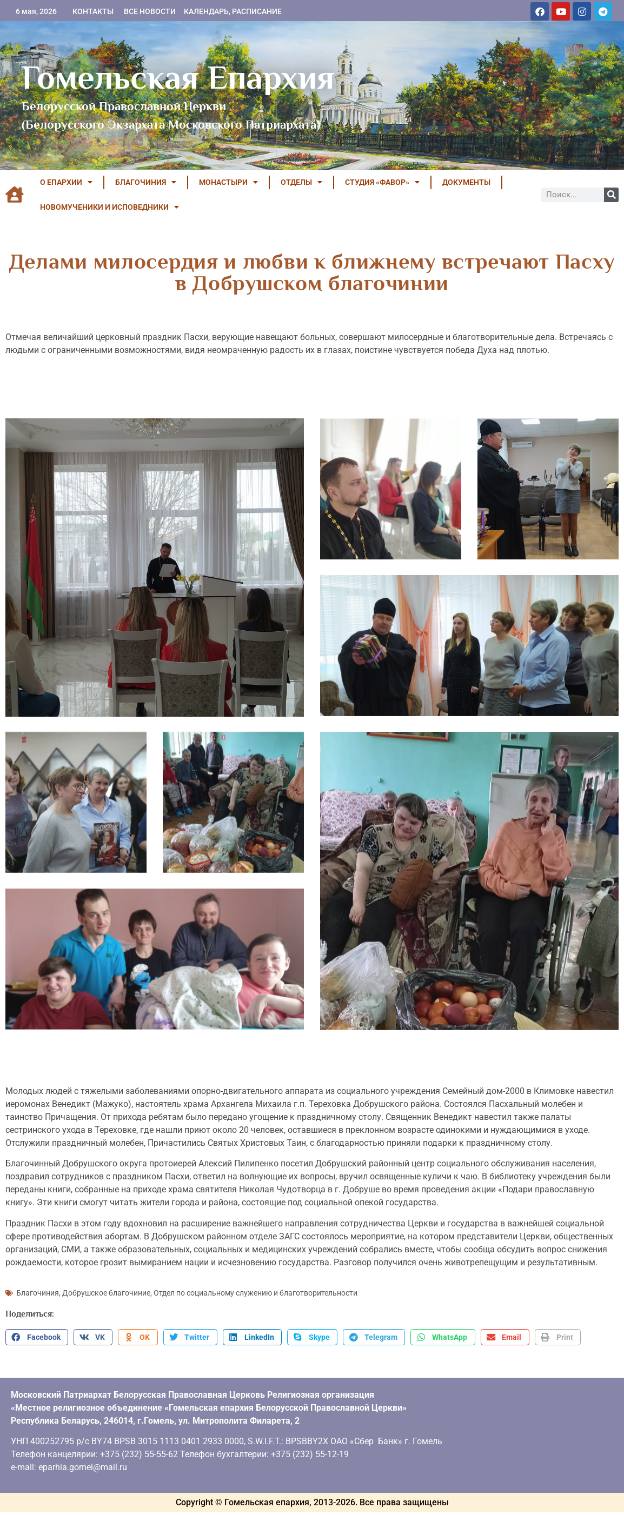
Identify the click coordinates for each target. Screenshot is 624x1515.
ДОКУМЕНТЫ (466, 182)
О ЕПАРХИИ (66, 182)
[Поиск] (611, 195)
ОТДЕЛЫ (301, 182)
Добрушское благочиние (106, 1283)
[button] (36, 1327)
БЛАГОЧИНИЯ (145, 182)
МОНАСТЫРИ (228, 182)
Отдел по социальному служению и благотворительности (255, 1283)
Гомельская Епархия (178, 77)
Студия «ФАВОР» (382, 182)
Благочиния (37, 1283)
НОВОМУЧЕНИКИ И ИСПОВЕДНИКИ (109, 207)
